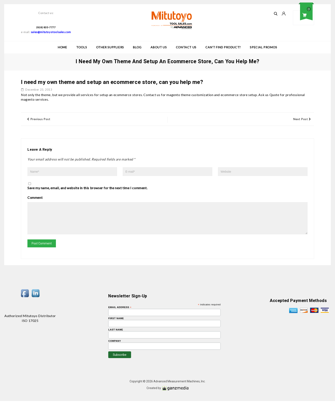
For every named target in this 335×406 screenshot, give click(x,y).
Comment (35, 197)
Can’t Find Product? (223, 47)
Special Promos (263, 47)
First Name (116, 323)
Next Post (302, 119)
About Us (159, 47)
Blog (137, 47)
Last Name (115, 335)
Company (114, 346)
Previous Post (38, 119)
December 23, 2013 (36, 89)
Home (62, 47)
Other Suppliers (110, 47)
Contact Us (186, 47)
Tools (81, 47)
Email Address (119, 312)
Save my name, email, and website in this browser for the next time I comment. (87, 188)
